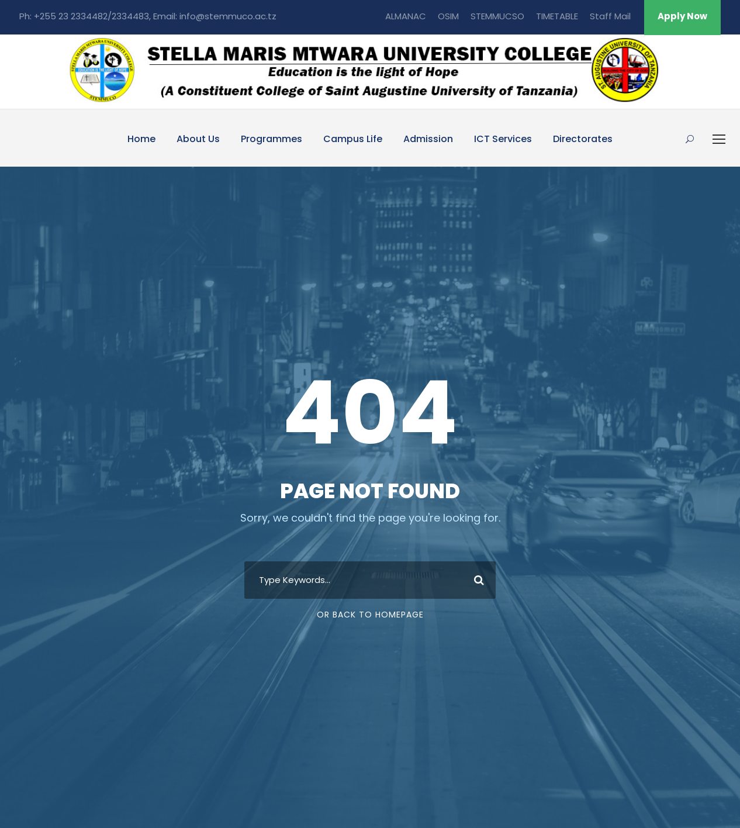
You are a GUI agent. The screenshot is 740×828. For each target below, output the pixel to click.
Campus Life (352, 139)
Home (141, 139)
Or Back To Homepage (370, 614)
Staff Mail (610, 16)
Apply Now (682, 16)
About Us (198, 139)
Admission (428, 139)
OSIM (448, 16)
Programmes (271, 139)
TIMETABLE (557, 16)
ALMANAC (405, 16)
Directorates (583, 139)
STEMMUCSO (497, 16)
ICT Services (503, 139)
